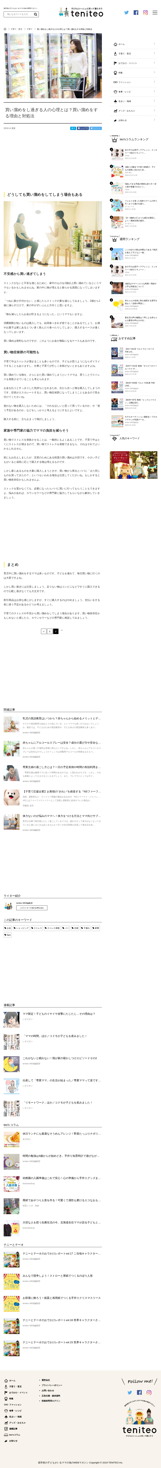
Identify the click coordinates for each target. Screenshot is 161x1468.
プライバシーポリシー (52, 1385)
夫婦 (76, 928)
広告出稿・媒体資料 (51, 1396)
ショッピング (22, 928)
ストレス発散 (53, 928)
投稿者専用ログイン (51, 1401)
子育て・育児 (17, 29)
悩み (9, 935)
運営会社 (46, 1380)
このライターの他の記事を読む (32, 908)
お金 (9, 928)
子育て (30, 29)
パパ (67, 928)
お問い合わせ (48, 1390)
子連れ (87, 928)
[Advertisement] (27, 967)
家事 (97, 928)
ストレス (38, 928)
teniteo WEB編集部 (24, 903)
